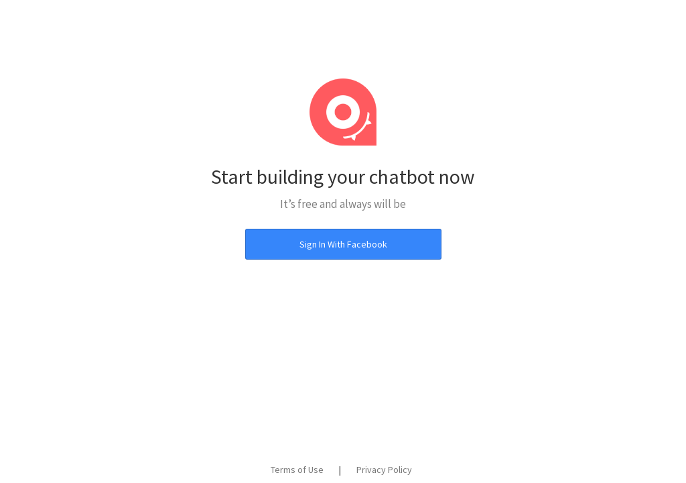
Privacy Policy (384, 470)
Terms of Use (297, 470)
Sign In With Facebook (343, 244)
